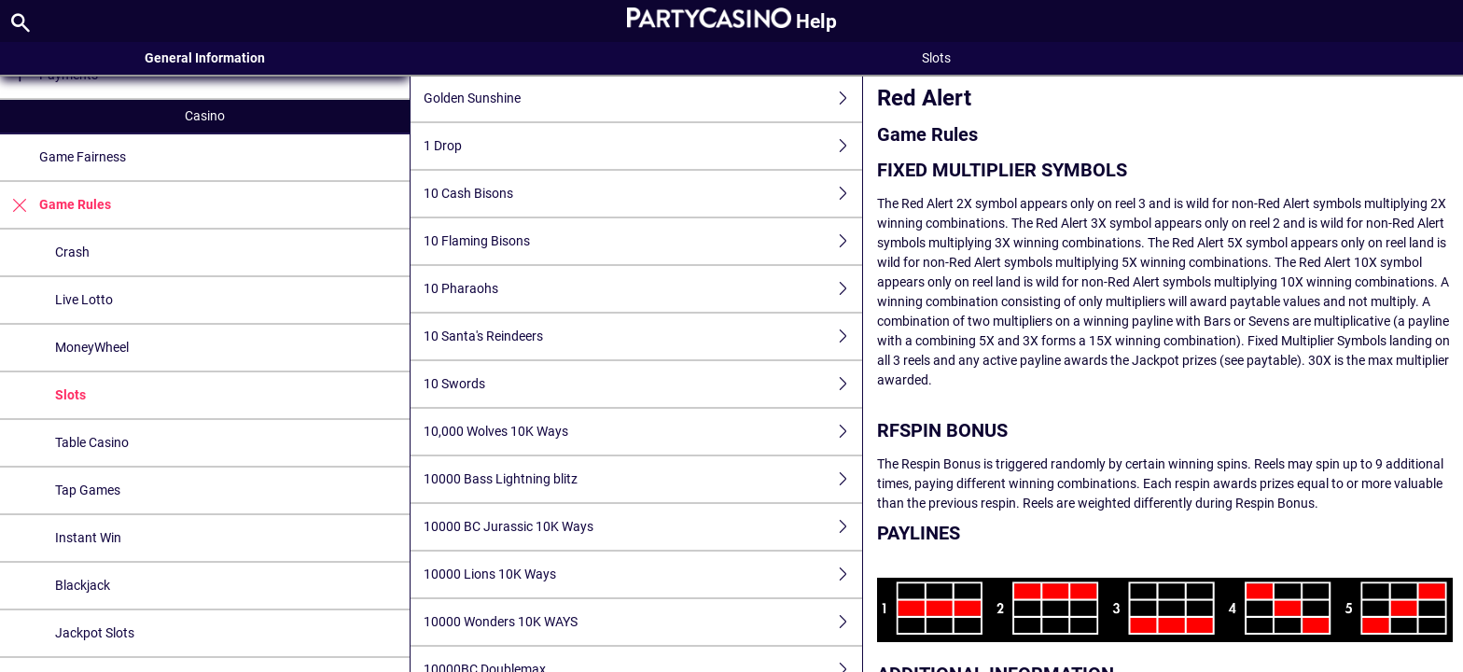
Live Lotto (84, 299)
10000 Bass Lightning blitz (643, 479)
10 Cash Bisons (643, 194)
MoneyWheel (92, 347)
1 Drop (643, 146)
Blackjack (82, 585)
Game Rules (55, 205)
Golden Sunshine (643, 98)
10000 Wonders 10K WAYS (643, 622)
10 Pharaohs (643, 289)
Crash (72, 252)
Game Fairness (82, 156)
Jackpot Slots (94, 632)
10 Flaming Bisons (643, 241)
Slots (70, 394)
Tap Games (87, 490)
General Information (205, 57)
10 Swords (643, 384)
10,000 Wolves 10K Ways (643, 432)
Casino (205, 115)
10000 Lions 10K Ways (643, 574)
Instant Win (88, 537)
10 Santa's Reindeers (643, 336)
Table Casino (92, 442)
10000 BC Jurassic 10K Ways (643, 527)
